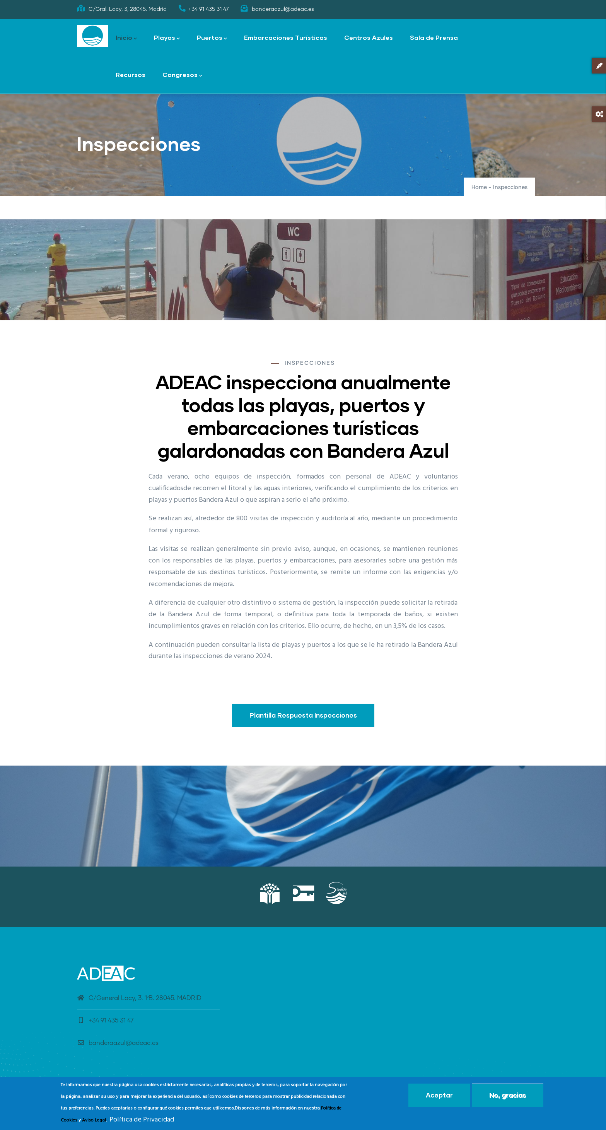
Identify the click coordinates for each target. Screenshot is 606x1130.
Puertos (212, 38)
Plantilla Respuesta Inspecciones (303, 715)
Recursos (130, 74)
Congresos (182, 75)
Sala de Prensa (434, 37)
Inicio (126, 38)
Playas (167, 38)
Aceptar (439, 1095)
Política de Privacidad (141, 1119)
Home (479, 187)
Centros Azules (368, 37)
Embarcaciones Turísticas (285, 37)
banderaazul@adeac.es (118, 1043)
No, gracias (507, 1095)
